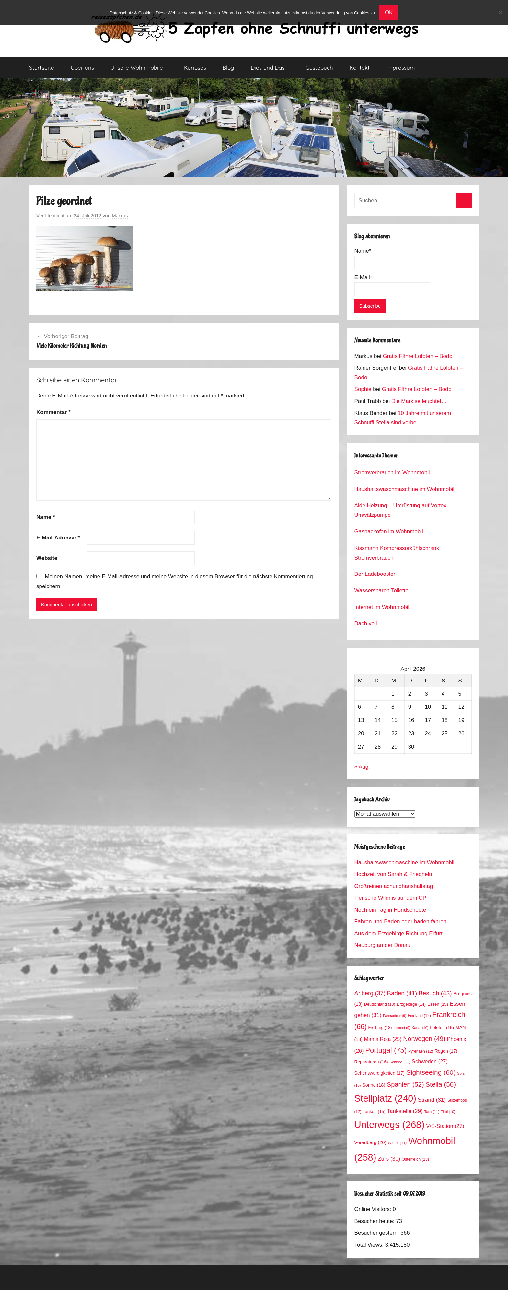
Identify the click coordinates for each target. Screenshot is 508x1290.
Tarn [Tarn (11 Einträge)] (431, 1111)
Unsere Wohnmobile (140, 67)
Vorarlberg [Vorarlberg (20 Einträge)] (370, 1142)
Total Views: (369, 1245)
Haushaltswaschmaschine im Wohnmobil (404, 489)
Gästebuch (319, 67)
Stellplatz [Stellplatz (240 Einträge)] (385, 1098)
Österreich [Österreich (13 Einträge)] (415, 1159)
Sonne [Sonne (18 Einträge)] (373, 1085)
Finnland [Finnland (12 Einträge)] (419, 1015)
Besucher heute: (375, 1221)
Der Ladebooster (375, 574)
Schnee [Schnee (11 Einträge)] (399, 1062)
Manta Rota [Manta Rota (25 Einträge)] (383, 1039)
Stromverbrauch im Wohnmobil (392, 472)
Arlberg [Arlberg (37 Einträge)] (370, 993)
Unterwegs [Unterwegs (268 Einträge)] (389, 1124)
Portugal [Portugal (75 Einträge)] (386, 1050)
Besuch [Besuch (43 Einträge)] (435, 993)
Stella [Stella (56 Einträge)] (440, 1084)
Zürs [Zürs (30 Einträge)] (389, 1159)
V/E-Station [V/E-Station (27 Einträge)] (445, 1126)
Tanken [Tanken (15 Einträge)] (374, 1111)
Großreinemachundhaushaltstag (393, 886)
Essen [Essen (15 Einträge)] (437, 1004)
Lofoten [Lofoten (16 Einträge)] (442, 1027)
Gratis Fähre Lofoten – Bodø (417, 356)
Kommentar (53, 412)
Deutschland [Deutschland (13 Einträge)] (379, 1004)
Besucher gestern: (377, 1233)
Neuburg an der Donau (382, 945)
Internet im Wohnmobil (382, 607)
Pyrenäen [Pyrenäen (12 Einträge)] (420, 1051)
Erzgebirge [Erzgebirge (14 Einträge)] (411, 1004)
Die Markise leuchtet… (419, 401)
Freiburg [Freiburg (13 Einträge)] (380, 1027)
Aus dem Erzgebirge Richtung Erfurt (398, 933)
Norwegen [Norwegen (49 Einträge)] (424, 1038)
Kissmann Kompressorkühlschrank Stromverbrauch (396, 553)
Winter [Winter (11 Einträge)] (397, 1143)
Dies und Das (271, 67)
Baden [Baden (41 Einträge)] (402, 993)
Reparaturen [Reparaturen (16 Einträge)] (371, 1061)
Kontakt (360, 67)
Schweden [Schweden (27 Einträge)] (430, 1062)
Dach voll (365, 624)
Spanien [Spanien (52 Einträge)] (405, 1084)
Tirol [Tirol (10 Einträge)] (448, 1112)
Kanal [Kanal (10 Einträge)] (420, 1028)
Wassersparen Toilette (381, 590)
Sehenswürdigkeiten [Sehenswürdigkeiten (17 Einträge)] (379, 1073)
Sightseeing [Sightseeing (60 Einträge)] (431, 1072)
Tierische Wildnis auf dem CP (390, 898)
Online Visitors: (373, 1209)
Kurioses (195, 67)
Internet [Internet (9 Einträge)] (401, 1028)
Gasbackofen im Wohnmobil (388, 531)
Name (45, 517)
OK (389, 12)
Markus (120, 215)
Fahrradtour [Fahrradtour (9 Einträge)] (394, 1016)
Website (46, 558)
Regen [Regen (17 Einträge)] (445, 1051)
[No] (500, 12)
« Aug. (362, 767)
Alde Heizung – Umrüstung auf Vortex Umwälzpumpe (400, 510)
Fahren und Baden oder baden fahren (400, 921)
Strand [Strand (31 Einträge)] (432, 1099)
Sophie (363, 389)
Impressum (400, 67)
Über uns (82, 67)
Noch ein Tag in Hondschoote (390, 910)
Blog (228, 67)
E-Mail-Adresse (58, 538)
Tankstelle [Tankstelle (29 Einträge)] (405, 1111)
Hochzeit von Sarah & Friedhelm (394, 874)
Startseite (41, 67)
